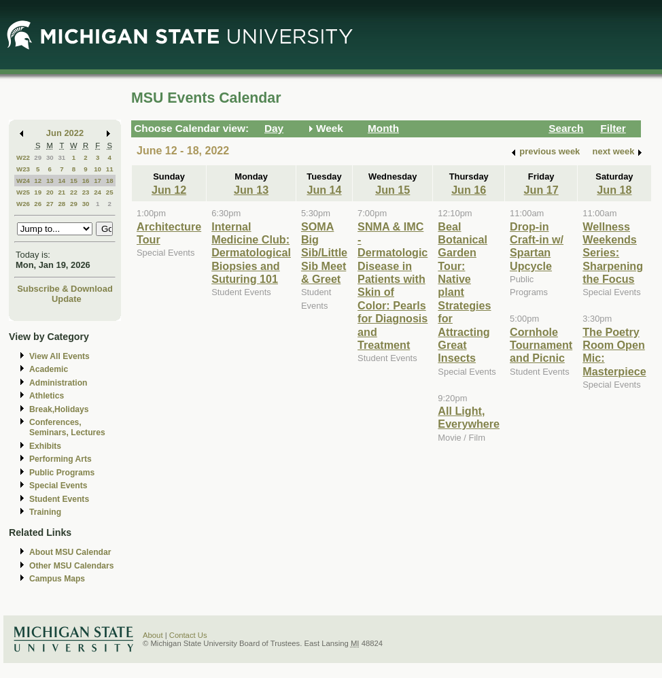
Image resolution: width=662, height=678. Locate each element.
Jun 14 (324, 190)
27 (50, 203)
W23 (23, 169)
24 (97, 192)
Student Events (59, 499)
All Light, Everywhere (469, 417)
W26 (23, 203)
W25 (23, 192)
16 (86, 180)
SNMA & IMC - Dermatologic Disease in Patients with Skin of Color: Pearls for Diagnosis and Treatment (393, 286)
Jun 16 (468, 190)
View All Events (59, 356)
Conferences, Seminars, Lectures (67, 427)
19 (37, 192)
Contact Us (188, 635)
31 (61, 157)
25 (110, 192)
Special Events (58, 485)
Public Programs (61, 472)
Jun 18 (614, 190)
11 (110, 169)
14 (61, 180)
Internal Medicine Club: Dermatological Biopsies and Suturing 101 (251, 253)
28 (61, 203)
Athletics (46, 396)
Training (45, 512)
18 (110, 180)
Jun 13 (251, 190)
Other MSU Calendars (71, 566)
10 (97, 169)
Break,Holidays (59, 409)
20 (50, 192)
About (153, 635)
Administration (58, 383)
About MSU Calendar (70, 552)
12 (37, 180)
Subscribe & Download (65, 289)
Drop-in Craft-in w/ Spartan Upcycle (536, 246)
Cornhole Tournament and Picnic (541, 345)
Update (67, 299)
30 (50, 157)
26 (37, 203)
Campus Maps (57, 578)
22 (73, 192)
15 (73, 180)
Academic (48, 369)
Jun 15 (392, 190)
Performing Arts (60, 459)
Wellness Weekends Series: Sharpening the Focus (612, 253)
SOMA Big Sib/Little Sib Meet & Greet (324, 253)
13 (50, 180)
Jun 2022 (65, 133)
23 (86, 192)
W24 (23, 180)
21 (61, 192)
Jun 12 (169, 190)
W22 (23, 157)
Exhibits (45, 446)
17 (97, 180)
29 (37, 157)
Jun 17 (541, 190)
